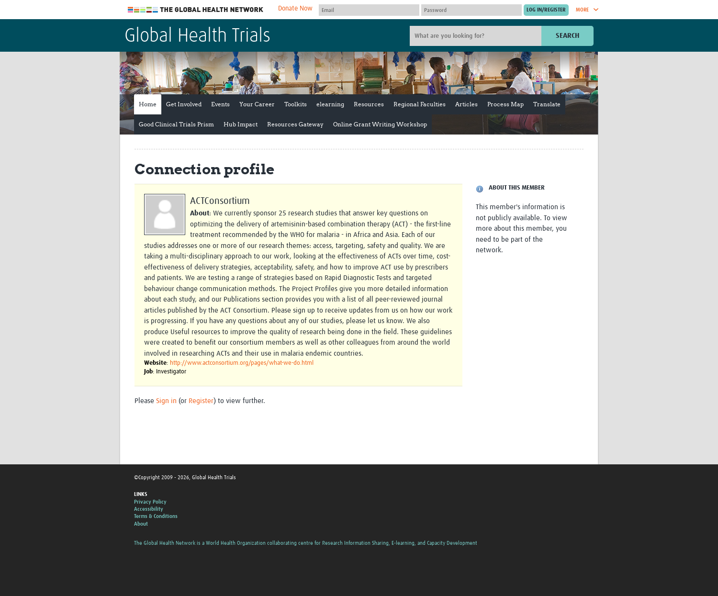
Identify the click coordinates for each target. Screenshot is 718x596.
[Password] (471, 10)
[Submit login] (546, 10)
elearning (330, 104)
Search (567, 35)
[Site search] (477, 36)
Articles (466, 104)
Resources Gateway (295, 124)
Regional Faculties (419, 104)
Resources (369, 104)
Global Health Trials (197, 36)
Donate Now (295, 8)
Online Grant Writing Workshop (380, 124)
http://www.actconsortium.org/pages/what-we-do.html (242, 363)
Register (201, 401)
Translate (547, 104)
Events (220, 104)
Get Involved (184, 104)
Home (148, 104)
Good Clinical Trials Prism (176, 124)
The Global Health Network (196, 10)
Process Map (505, 104)
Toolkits (295, 104)
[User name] (369, 10)
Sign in (166, 401)
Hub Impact (241, 124)
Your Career (257, 104)
